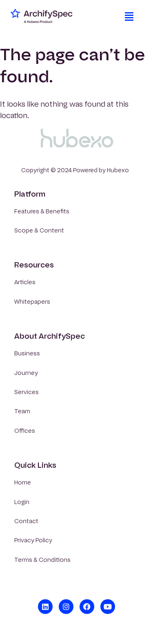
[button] (129, 16)
